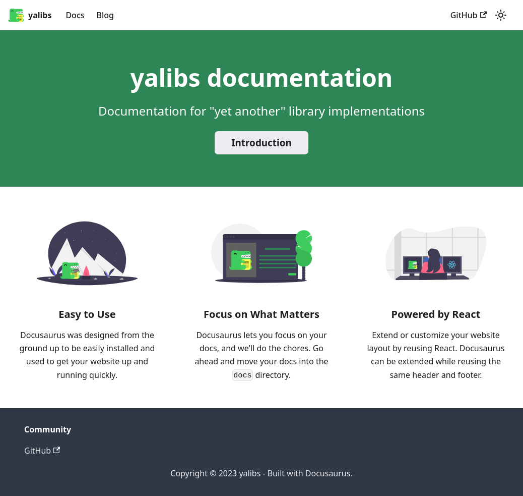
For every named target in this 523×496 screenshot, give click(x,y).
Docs (75, 15)
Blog (105, 15)
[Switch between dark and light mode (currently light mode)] (501, 15)
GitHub (468, 15)
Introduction (261, 142)
